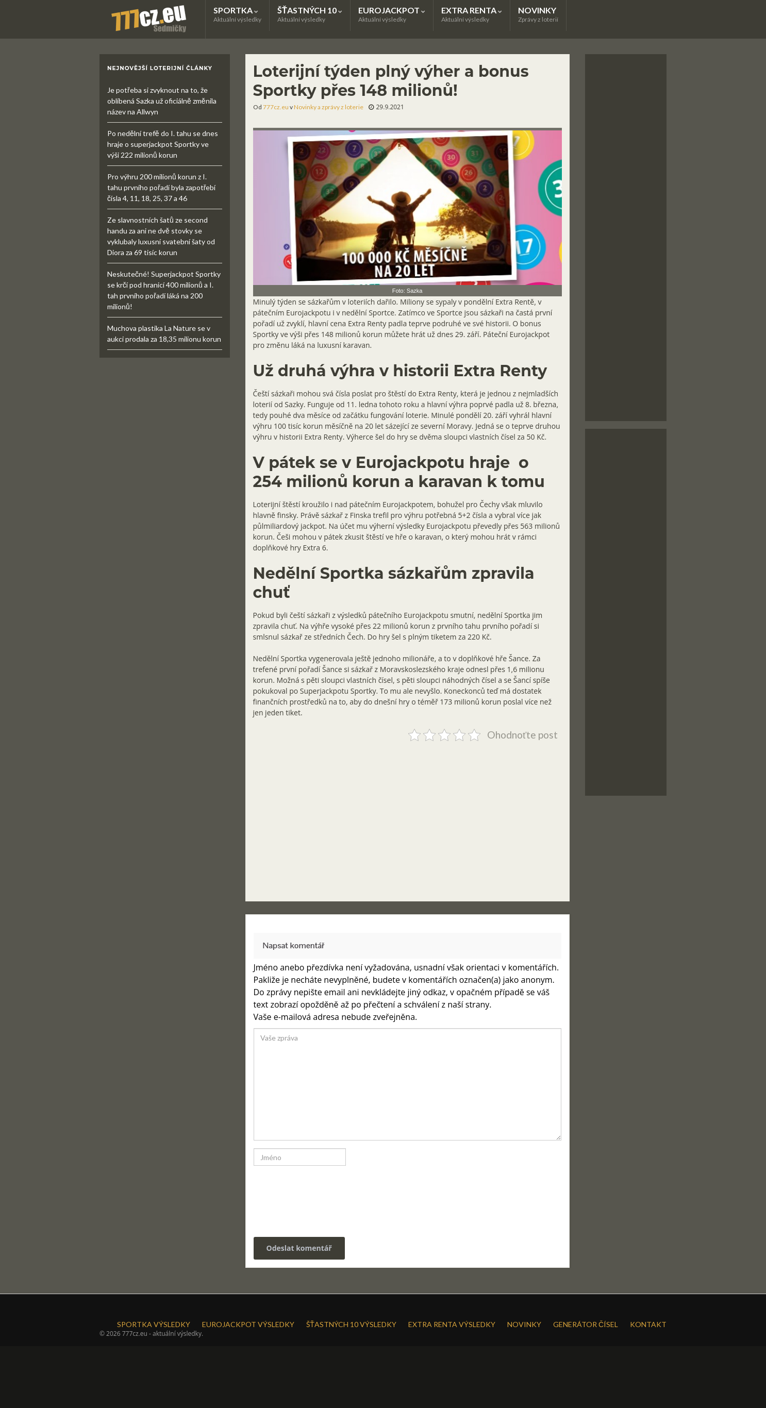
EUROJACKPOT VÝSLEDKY (248, 1324)
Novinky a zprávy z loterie (328, 107)
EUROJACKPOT (391, 14)
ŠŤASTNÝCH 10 (309, 14)
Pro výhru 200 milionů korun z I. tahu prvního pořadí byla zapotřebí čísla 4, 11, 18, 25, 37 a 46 (161, 187)
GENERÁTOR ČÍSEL (585, 1324)
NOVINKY (538, 14)
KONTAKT (648, 1324)
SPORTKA (237, 14)
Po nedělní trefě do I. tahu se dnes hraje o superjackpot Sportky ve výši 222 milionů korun (162, 144)
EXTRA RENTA (471, 14)
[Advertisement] (407, 817)
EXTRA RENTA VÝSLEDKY (451, 1324)
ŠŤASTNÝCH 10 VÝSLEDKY (351, 1324)
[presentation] (324, 1196)
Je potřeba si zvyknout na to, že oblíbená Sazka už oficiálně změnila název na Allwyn (162, 101)
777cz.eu (276, 107)
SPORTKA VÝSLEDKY (153, 1324)
